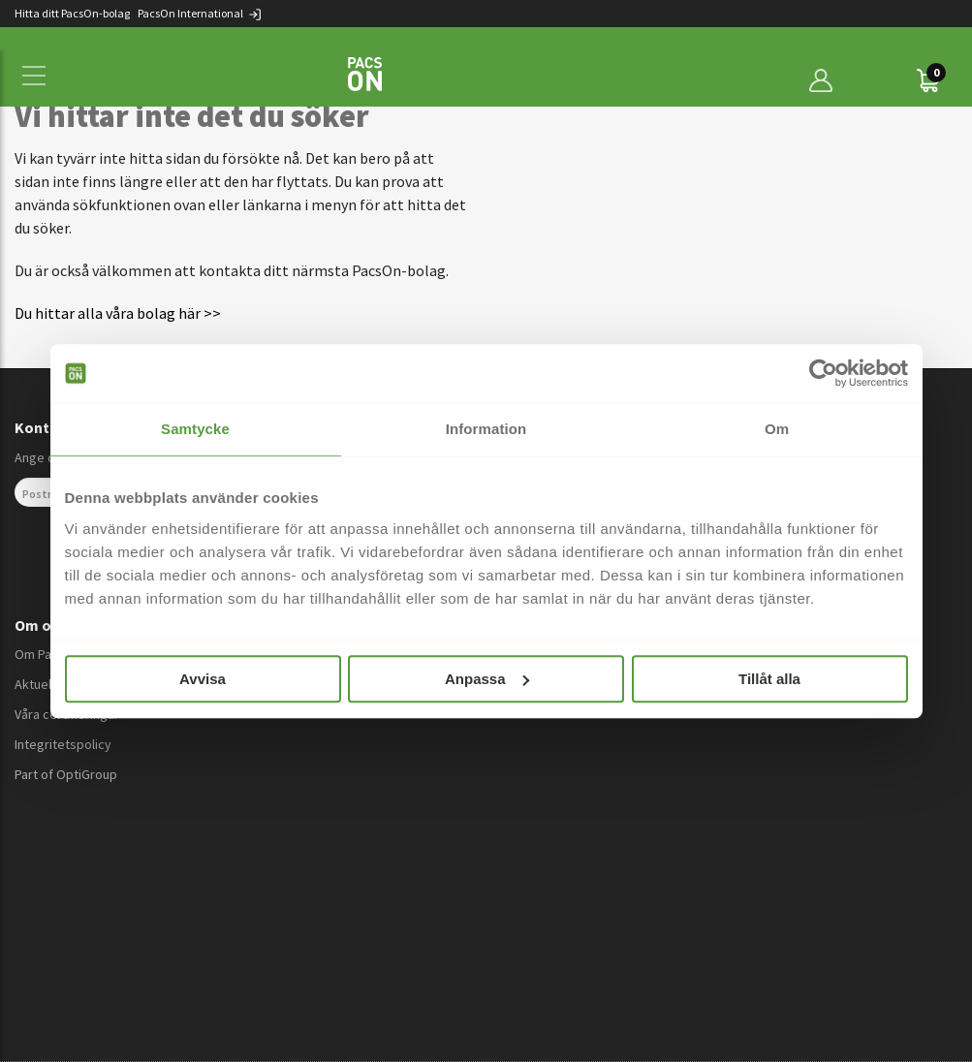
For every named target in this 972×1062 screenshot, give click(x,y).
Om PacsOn (48, 654)
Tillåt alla (769, 679)
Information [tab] (486, 429)
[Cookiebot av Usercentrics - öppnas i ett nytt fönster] (823, 373)
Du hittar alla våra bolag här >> (118, 313)
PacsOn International (200, 13)
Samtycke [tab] (195, 429)
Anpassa (487, 679)
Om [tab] (777, 429)
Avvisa (202, 679)
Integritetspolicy (63, 744)
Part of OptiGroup (66, 774)
